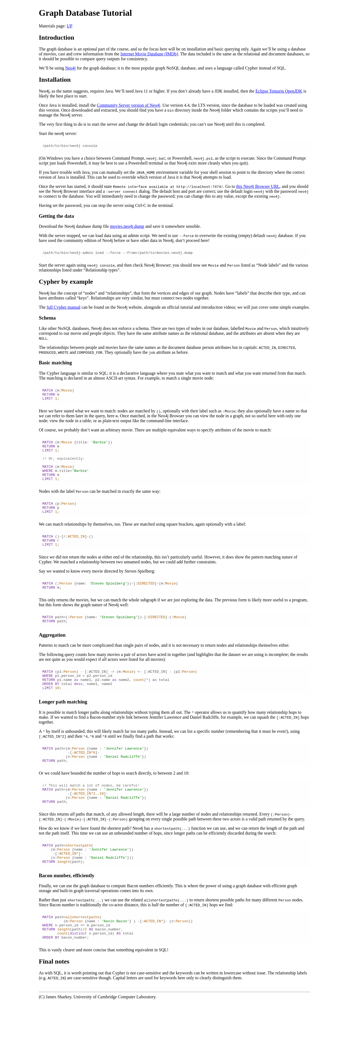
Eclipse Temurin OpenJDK (278, 91)
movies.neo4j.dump (127, 227)
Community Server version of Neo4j (128, 105)
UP (69, 26)
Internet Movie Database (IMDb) (149, 54)
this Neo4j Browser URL (258, 187)
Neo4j (70, 68)
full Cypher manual (63, 309)
